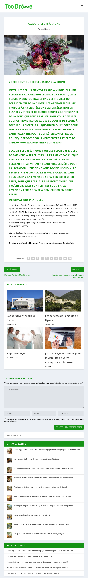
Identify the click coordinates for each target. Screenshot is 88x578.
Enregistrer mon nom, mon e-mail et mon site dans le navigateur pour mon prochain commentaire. (44, 420)
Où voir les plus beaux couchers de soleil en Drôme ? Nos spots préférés (42, 496)
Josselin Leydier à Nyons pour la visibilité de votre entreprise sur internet (63, 358)
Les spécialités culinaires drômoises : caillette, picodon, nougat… (40, 534)
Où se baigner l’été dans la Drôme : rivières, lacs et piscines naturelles (41, 524)
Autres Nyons (44, 29)
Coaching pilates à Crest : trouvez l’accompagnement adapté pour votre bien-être (47, 450)
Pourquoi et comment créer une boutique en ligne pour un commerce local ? (44, 468)
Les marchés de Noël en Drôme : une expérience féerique (36, 459)
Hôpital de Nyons (17, 353)
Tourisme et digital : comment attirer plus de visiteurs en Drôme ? (40, 487)
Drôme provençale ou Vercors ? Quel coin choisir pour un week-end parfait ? (44, 506)
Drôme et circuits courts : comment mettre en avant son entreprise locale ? (44, 478)
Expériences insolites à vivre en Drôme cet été (32, 515)
